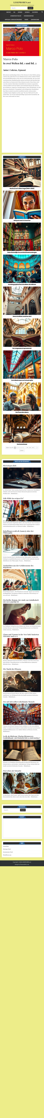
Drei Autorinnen (22, 444)
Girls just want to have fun (22, 220)
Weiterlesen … (14, 493)
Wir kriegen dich (9, 465)
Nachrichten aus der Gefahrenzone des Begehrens (18, 566)
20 (30, 447)
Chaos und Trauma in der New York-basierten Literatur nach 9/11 (21, 635)
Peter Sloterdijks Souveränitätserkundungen (22, 252)
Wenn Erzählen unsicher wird (22, 316)
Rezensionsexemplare (29, 16)
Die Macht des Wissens (12, 669)
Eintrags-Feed (7, 849)
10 (27, 447)
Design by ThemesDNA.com (22, 864)
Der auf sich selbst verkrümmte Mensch (18, 702)
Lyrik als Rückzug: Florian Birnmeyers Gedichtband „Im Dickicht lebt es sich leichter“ (21, 737)
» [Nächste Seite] (37, 447)
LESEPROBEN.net (22, 2)
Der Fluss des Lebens (22, 412)
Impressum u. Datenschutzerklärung (13, 19)
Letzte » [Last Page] (22, 450)
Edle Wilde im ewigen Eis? (13, 498)
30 (33, 447)
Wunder (26, 19)
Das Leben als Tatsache (12, 771)
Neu (14, 12)
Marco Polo (10, 59)
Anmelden (6, 846)
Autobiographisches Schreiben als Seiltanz (22, 284)
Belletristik (35, 12)
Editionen (20, 12)
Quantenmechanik (35, 19)
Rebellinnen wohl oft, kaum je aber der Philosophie (18, 532)
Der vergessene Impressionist (22, 348)
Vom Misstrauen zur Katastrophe (22, 380)
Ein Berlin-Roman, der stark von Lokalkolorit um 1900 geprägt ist (21, 601)
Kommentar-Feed (8, 852)
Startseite (8, 12)
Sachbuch (27, 12)
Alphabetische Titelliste (15, 16)
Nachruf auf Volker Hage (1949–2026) (22, 189)
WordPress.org (7, 855)
